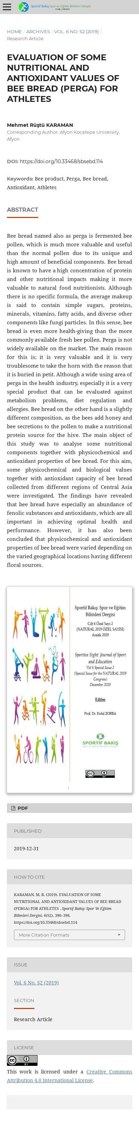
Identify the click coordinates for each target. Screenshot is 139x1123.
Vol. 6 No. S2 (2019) (76, 31)
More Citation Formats (44, 935)
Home (14, 31)
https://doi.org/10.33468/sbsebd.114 (61, 161)
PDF (22, 808)
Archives (38, 31)
